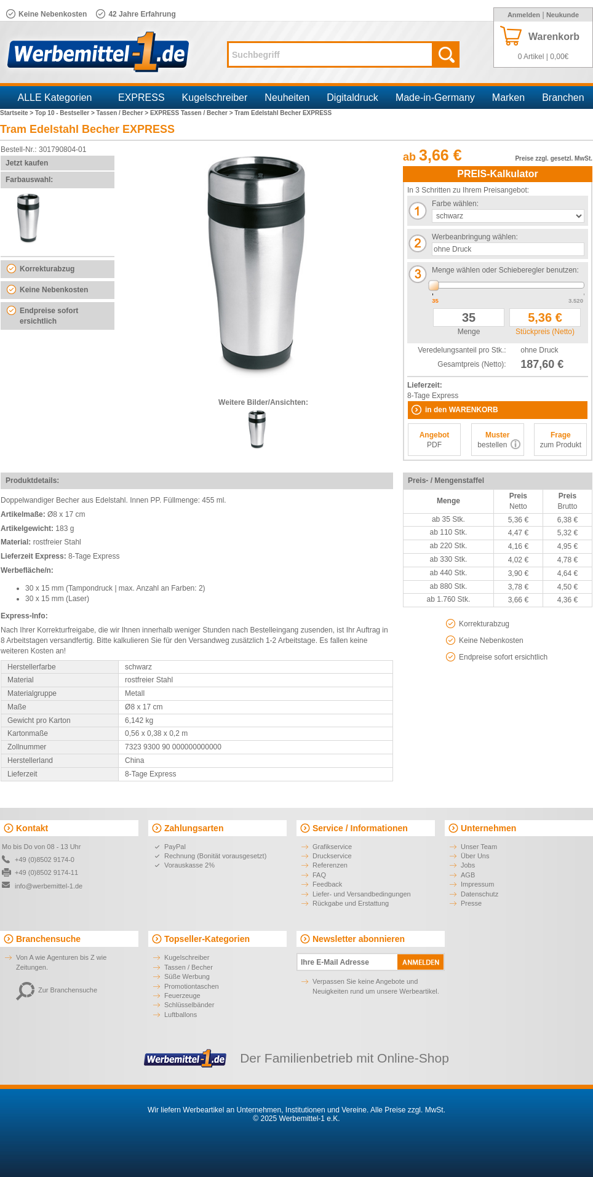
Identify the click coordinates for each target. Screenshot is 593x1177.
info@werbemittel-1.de (48, 886)
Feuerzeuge (182, 995)
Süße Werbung (187, 976)
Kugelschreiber (215, 97)
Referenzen (330, 865)
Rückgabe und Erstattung (350, 903)
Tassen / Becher (188, 967)
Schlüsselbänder (189, 1004)
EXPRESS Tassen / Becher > (192, 113)
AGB (468, 875)
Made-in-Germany (435, 97)
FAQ (319, 875)
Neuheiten (287, 97)
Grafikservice (332, 846)
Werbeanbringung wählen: (475, 237)
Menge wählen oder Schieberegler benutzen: (505, 270)
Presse (471, 903)
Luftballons (180, 1014)
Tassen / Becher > (123, 113)
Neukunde (562, 14)
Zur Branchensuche (56, 990)
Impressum (477, 884)
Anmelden (523, 14)
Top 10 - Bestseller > (66, 113)
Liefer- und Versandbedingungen (361, 894)
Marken (508, 97)
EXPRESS (141, 97)
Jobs (468, 865)
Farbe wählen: (455, 203)
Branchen (563, 97)
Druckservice (332, 856)
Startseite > (17, 113)
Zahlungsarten (193, 828)
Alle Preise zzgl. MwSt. (407, 1110)
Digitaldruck (352, 97)
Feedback (327, 884)
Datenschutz (479, 894)
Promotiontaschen (191, 986)
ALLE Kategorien (55, 97)
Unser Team (479, 846)
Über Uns (475, 856)
